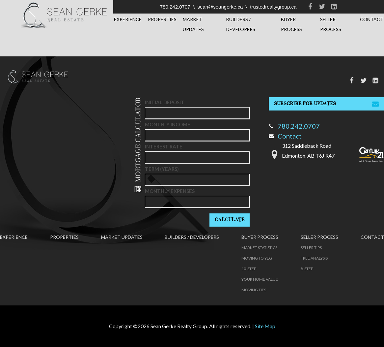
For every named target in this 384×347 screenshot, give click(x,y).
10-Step (248, 268)
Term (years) (162, 169)
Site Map (265, 326)
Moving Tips (253, 289)
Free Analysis (314, 258)
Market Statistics (259, 247)
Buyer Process (291, 24)
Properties (162, 19)
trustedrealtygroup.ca (273, 7)
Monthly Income (167, 124)
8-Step (307, 268)
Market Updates (193, 24)
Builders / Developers (240, 24)
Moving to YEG (256, 258)
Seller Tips (311, 247)
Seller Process (330, 24)
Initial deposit (164, 102)
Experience (128, 19)
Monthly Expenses (170, 191)
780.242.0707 (175, 7)
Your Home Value (259, 279)
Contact (371, 19)
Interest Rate (163, 146)
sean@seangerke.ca (220, 7)
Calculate (229, 220)
